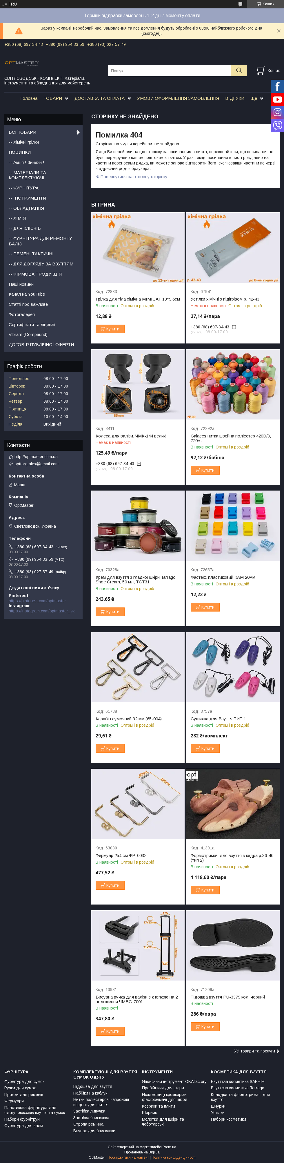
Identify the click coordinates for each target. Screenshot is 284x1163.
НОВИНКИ (20, 152)
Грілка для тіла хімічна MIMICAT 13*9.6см (138, 299)
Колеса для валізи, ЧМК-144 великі (131, 436)
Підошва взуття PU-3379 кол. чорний (228, 997)
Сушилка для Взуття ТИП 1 (218, 719)
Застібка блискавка (91, 1117)
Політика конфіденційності (174, 1157)
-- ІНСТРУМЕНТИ (27, 198)
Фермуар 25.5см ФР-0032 (121, 855)
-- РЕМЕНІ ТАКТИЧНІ (31, 253)
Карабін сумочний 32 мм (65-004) (129, 719)
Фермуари (14, 1101)
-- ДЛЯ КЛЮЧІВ (25, 228)
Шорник (149, 1112)
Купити (112, 329)
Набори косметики (228, 1119)
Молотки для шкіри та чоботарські (163, 1122)
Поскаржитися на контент (128, 1157)
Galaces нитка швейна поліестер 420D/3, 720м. (231, 438)
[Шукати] (239, 70)
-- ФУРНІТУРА (24, 187)
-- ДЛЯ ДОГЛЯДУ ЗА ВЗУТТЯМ (41, 263)
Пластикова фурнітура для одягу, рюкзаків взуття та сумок (34, 1110)
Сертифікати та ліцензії (32, 324)
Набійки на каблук (90, 1093)
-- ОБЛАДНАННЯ (26, 208)
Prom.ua (169, 1147)
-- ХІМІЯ (17, 218)
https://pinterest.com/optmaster (37, 600)
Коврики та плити (158, 1106)
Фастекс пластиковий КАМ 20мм (223, 577)
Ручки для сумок (20, 1088)
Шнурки (218, 1106)
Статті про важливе (28, 304)
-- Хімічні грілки (24, 142)
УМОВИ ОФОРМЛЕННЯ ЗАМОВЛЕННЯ (178, 98)
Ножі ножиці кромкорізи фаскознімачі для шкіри (164, 1097)
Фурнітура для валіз (23, 1125)
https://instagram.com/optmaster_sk (42, 611)
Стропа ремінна (88, 1124)
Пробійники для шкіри (163, 1088)
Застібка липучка (89, 1111)
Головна (28, 98)
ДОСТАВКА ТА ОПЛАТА (99, 98)
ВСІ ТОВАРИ (22, 132)
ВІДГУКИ (234, 98)
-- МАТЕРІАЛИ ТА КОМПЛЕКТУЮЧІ (27, 175)
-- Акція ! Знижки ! (26, 162)
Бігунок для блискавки (94, 1130)
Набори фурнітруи (22, 1119)
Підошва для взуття (92, 1086)
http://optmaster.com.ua (36, 456)
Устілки (218, 1112)
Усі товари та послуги (254, 1051)
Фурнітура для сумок (24, 1081)
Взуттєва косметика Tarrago (237, 1088)
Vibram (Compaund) (28, 334)
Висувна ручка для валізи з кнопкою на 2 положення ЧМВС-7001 (137, 999)
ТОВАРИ (52, 98)
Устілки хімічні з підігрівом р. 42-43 (225, 299)
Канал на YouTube (27, 294)
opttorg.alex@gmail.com (36, 464)
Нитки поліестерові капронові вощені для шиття (101, 1102)
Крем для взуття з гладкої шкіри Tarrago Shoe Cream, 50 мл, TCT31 (136, 579)
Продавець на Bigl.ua (142, 1152)
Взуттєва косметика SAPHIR (238, 1081)
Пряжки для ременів (23, 1094)
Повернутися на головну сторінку (134, 176)
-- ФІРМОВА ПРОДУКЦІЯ (35, 274)
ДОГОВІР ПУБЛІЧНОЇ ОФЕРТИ (41, 344)
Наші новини (21, 284)
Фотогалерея (22, 314)
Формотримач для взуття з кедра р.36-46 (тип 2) (232, 857)
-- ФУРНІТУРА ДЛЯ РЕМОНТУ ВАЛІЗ (40, 241)
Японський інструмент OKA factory (174, 1081)
